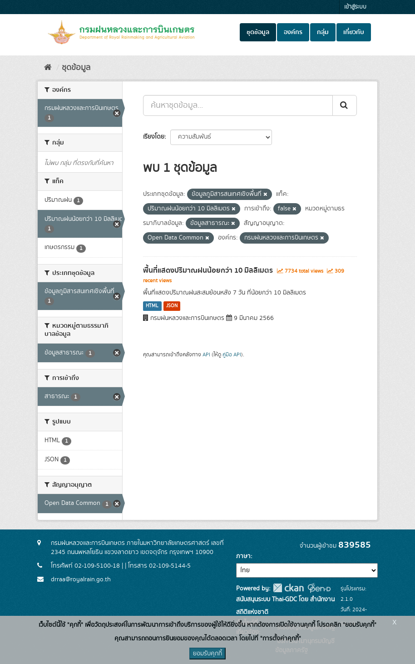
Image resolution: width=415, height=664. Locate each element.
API (206, 355)
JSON (172, 306)
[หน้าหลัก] (48, 68)
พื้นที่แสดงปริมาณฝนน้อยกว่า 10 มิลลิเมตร (208, 270)
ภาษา (243, 556)
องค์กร (293, 32)
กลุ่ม (323, 32)
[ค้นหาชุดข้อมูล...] (238, 105)
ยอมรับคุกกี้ (207, 653)
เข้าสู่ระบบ (355, 7)
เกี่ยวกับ (353, 32)
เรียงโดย (153, 136)
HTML (152, 306)
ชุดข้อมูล (258, 32)
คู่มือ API (231, 355)
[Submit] (344, 105)
